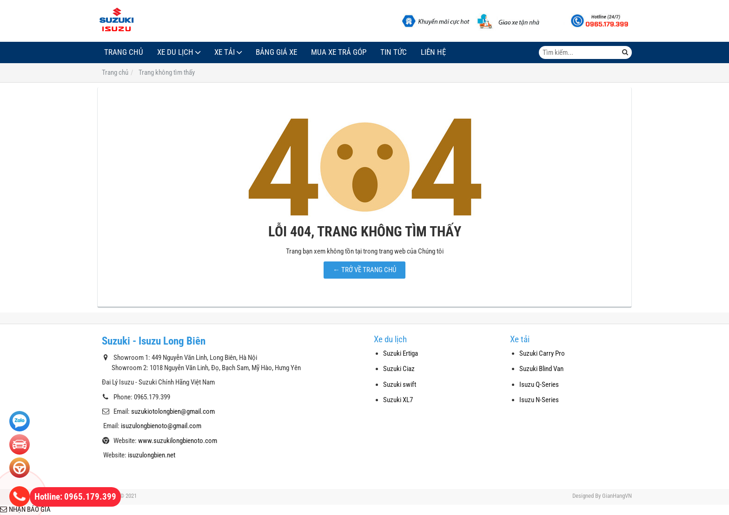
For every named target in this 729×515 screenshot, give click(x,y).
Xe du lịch (175, 52)
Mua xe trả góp (338, 52)
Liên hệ (433, 52)
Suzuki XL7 (398, 400)
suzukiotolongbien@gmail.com (173, 411)
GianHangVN (617, 495)
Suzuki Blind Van (541, 369)
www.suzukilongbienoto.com (177, 441)
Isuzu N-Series (539, 400)
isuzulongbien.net (151, 455)
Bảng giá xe (276, 52)
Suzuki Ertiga (400, 353)
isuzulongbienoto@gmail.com (161, 426)
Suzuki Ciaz (399, 369)
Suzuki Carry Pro (542, 353)
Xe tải (224, 52)
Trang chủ (123, 52)
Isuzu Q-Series (539, 384)
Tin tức (393, 52)
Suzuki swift (399, 384)
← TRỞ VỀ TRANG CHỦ (364, 270)
